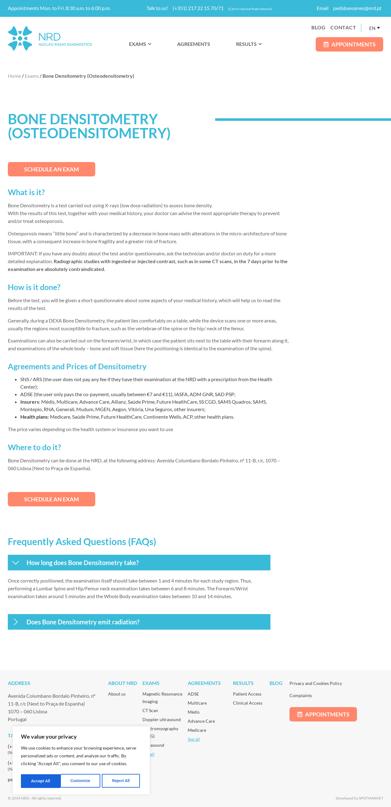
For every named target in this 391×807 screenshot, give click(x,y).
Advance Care (201, 721)
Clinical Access (247, 703)
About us (117, 693)
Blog (318, 27)
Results (243, 683)
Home (14, 76)
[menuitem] (374, 28)
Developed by (347, 798)
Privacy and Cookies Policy (316, 683)
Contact (343, 27)
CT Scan (150, 710)
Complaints (301, 695)
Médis (194, 712)
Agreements (204, 683)
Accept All (122, 781)
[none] (374, 28)
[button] (139, 562)
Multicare (197, 703)
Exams (32, 76)
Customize (40, 781)
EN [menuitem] (372, 28)
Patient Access (247, 693)
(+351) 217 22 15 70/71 (198, 8)
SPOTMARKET (371, 798)
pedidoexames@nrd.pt (357, 8)
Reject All (81, 781)
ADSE (193, 693)
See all (194, 739)
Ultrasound (153, 745)
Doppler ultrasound (161, 719)
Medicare (197, 730)
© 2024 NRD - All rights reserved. (35, 798)
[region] (81, 761)
